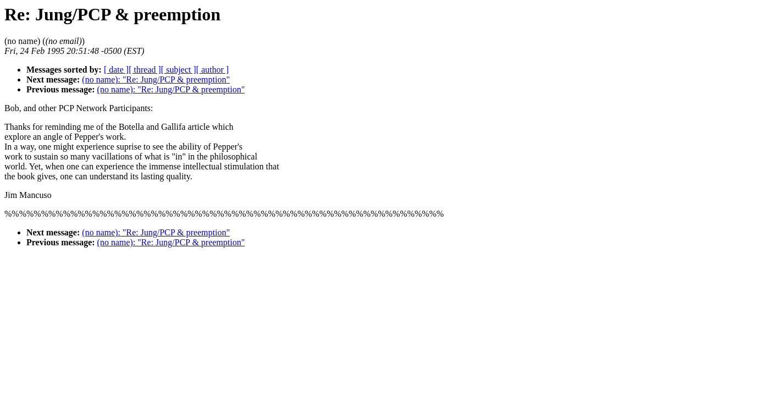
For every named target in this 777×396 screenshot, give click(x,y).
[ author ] (212, 69)
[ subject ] (178, 69)
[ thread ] (145, 69)
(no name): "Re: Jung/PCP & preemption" (156, 79)
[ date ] (116, 69)
